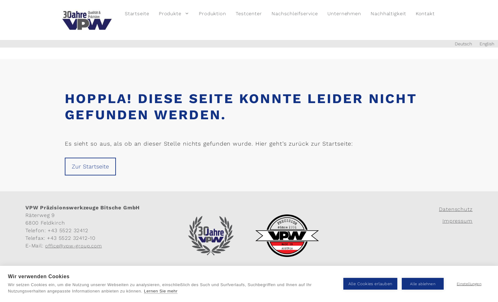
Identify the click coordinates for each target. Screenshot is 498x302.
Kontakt (425, 13)
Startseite (137, 13)
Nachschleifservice (295, 13)
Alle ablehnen (422, 284)
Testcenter (249, 13)
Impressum (457, 221)
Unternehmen (344, 13)
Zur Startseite (90, 166)
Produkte (176, 13)
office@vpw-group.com (73, 246)
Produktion (212, 13)
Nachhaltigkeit (388, 13)
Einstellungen (469, 284)
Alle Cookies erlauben (370, 283)
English (487, 43)
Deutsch (463, 43)
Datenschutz (456, 209)
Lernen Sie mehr (161, 291)
